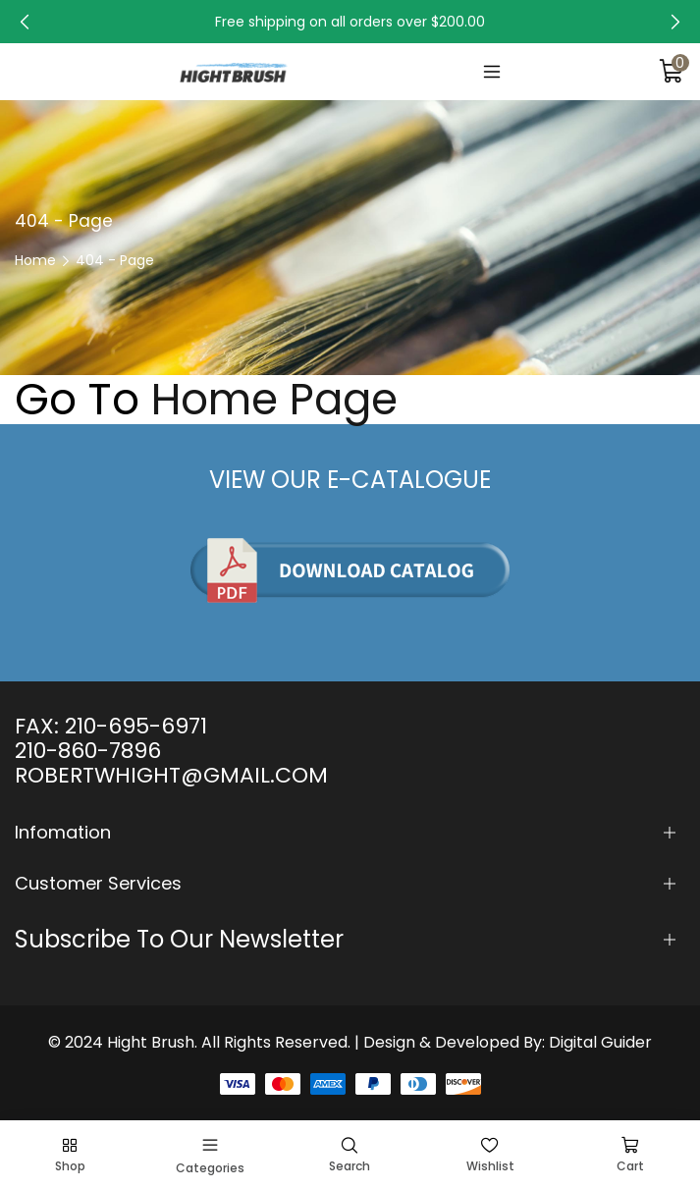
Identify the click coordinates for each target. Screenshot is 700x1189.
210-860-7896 (88, 750)
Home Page (274, 399)
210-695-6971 (136, 726)
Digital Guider (600, 1042)
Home (35, 260)
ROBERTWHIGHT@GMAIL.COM (171, 775)
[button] (24, 21)
